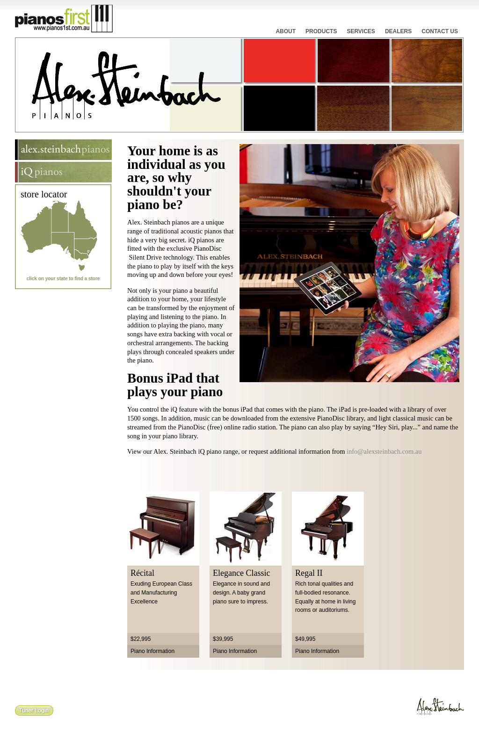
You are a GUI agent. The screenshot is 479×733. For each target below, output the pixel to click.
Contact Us (439, 31)
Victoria (83, 255)
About (286, 31)
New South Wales (87, 244)
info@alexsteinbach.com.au (384, 451)
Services (361, 31)
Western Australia (36, 226)
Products (321, 31)
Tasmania (84, 266)
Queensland (83, 219)
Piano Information (152, 651)
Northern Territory (60, 216)
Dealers (398, 31)
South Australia (62, 247)
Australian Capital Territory (87, 250)
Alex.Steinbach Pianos (63, 149)
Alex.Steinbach (439, 708)
